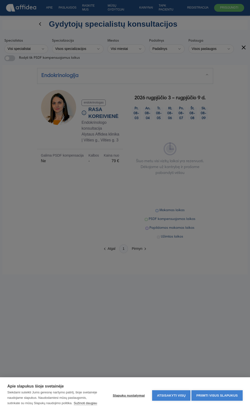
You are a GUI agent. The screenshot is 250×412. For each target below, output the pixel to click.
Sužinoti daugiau (31, 403)
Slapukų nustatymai (127, 392)
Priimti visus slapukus (217, 392)
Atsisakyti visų (170, 392)
